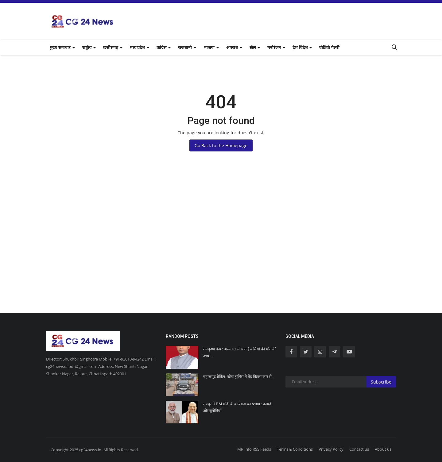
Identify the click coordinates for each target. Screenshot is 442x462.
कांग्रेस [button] (164, 47)
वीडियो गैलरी (329, 47)
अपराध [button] (234, 47)
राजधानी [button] (187, 47)
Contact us (359, 449)
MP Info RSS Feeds (254, 449)
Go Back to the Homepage (221, 145)
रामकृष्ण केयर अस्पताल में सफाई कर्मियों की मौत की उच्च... (239, 352)
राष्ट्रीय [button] (89, 47)
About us (383, 449)
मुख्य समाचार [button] (62, 47)
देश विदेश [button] (302, 47)
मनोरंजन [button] (276, 47)
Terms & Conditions (295, 449)
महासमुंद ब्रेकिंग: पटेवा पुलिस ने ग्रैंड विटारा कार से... (239, 376)
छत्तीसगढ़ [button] (112, 47)
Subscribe (381, 382)
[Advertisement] (221, 251)
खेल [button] (255, 47)
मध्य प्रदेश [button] (139, 47)
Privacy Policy (331, 449)
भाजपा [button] (211, 47)
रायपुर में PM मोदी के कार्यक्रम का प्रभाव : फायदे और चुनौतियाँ (237, 407)
